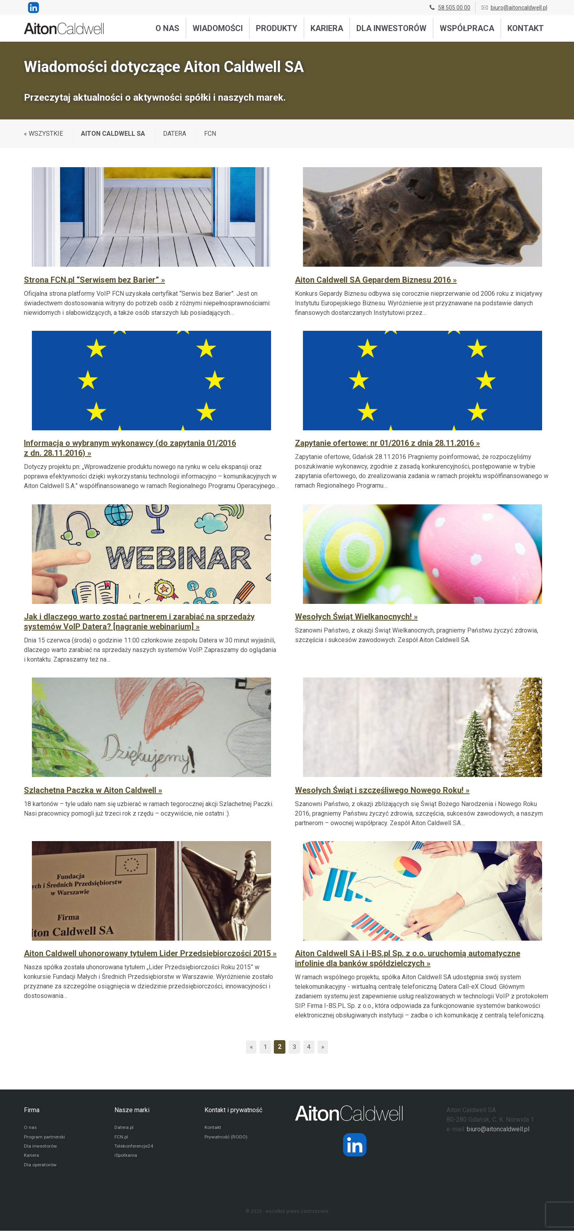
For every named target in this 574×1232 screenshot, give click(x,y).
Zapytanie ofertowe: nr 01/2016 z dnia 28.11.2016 (385, 443)
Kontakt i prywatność (233, 1110)
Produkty (276, 28)
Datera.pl (124, 1127)
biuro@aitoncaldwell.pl (514, 7)
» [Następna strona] (323, 1046)
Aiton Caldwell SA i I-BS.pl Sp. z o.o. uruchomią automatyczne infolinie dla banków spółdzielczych (407, 958)
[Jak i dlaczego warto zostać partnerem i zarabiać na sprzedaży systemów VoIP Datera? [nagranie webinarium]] (151, 582)
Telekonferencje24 (134, 1147)
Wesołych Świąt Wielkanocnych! (354, 616)
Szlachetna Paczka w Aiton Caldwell (91, 790)
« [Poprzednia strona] (250, 1046)
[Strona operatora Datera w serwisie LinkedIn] (355, 1145)
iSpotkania (125, 1156)
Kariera (327, 28)
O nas (167, 28)
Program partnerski (45, 1137)
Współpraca (467, 28)
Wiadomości (218, 28)
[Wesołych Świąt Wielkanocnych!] (422, 582)
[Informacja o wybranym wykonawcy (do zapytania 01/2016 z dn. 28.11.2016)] (151, 409)
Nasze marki (131, 1110)
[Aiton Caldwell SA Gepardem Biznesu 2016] (422, 241)
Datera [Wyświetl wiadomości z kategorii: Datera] (174, 133)
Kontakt (525, 28)
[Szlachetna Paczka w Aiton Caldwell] (151, 751)
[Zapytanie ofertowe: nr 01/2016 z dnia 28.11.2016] (422, 409)
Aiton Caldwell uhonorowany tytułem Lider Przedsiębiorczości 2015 (148, 953)
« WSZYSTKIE (43, 133)
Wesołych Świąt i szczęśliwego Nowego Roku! (380, 790)
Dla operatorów (40, 1166)
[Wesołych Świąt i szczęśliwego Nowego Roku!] (422, 751)
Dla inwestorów (391, 28)
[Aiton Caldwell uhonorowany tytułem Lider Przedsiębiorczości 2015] (151, 929)
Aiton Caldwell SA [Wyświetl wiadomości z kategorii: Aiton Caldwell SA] (113, 133)
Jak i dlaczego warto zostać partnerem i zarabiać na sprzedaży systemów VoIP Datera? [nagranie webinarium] (139, 621)
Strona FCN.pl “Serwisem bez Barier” (92, 280)
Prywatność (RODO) (226, 1137)
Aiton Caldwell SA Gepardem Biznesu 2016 (374, 280)
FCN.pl (121, 1137)
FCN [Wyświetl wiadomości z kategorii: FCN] (210, 133)
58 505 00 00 (449, 7)
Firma (31, 1110)
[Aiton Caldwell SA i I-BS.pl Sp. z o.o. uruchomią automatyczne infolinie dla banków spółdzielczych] (422, 929)
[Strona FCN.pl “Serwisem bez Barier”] (151, 241)
